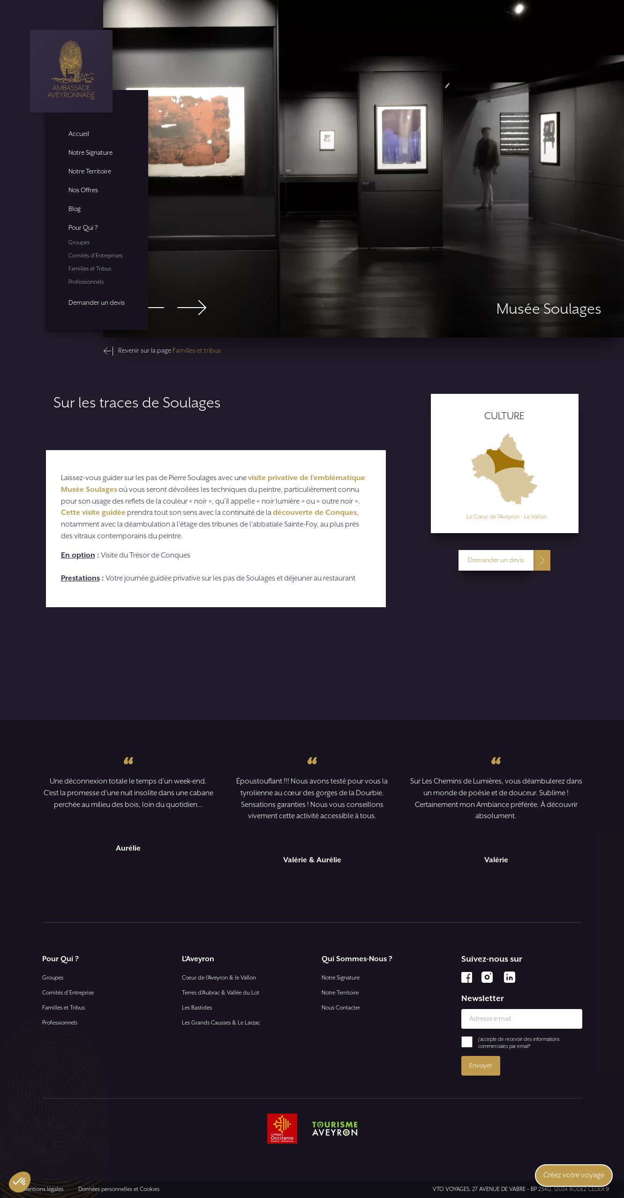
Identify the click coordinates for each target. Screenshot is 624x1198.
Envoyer (480, 1066)
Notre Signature (90, 153)
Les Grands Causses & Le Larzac (221, 1022)
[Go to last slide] (149, 307)
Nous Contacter (341, 1007)
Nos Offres (83, 190)
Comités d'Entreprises (95, 255)
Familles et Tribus (89, 268)
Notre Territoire (89, 171)
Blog (74, 209)
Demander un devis (96, 303)
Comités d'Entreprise (68, 992)
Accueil (78, 134)
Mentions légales (43, 1189)
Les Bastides (197, 1007)
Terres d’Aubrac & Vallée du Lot (220, 992)
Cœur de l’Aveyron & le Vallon (219, 977)
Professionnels (86, 282)
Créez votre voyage (573, 1175)
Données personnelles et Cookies (118, 1189)
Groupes (79, 242)
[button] (19, 1182)
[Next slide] (192, 307)
